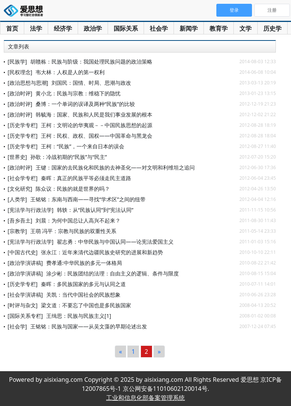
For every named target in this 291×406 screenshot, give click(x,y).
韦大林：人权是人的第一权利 (70, 72)
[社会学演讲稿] (25, 294)
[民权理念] (20, 72)
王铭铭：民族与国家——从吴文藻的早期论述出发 (88, 326)
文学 (245, 28)
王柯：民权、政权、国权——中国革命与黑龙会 (96, 135)
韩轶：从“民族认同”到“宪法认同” (95, 209)
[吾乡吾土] (20, 220)
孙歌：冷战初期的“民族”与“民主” (68, 156)
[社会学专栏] (23, 178)
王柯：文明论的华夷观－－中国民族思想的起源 (96, 125)
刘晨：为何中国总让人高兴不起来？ (78, 220)
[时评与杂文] (23, 305)
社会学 (159, 28)
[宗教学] (17, 231)
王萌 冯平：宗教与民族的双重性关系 (73, 231)
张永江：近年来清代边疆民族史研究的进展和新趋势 (102, 252)
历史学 (272, 28)
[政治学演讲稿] (25, 262)
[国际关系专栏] (25, 315)
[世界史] (17, 156)
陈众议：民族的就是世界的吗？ (73, 188)
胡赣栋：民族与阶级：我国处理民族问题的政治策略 (91, 61)
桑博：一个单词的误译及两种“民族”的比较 (85, 103)
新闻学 (189, 28)
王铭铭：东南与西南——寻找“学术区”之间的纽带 (88, 199)
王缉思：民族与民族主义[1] (78, 315)
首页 (12, 28)
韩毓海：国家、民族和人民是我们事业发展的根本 (94, 114)
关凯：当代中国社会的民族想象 (83, 294)
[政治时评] (20, 93)
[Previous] (120, 351)
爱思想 (25, 11)
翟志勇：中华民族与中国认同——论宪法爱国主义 (115, 241)
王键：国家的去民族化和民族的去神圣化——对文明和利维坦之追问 (115, 167)
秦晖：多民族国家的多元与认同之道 (83, 284)
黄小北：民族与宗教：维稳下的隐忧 (78, 93)
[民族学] (17, 61)
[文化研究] (20, 188)
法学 (36, 28)
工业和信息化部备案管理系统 (145, 398)
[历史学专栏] (23, 125)
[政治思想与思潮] (28, 82)
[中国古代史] (23, 252)
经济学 (63, 28)
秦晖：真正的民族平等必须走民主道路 (86, 178)
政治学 (93, 28)
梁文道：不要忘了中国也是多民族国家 (86, 305)
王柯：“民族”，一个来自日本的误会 (82, 146)
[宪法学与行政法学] (30, 209)
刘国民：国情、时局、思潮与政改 (91, 82)
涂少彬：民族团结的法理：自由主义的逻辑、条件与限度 (112, 273)
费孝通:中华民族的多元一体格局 (84, 262)
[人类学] (17, 199)
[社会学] (17, 326)
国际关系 (126, 28)
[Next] (159, 351)
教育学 (219, 28)
